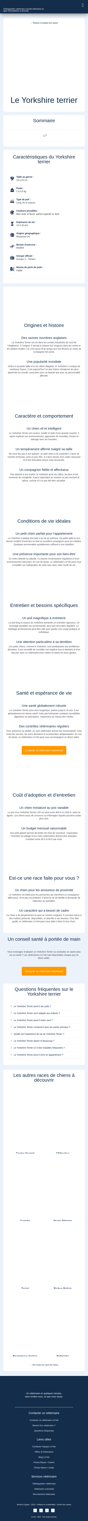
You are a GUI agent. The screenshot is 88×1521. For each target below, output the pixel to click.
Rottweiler (63, 1356)
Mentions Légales (23, 1504)
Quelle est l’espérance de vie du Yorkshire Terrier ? (39, 1034)
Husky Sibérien (63, 1221)
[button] (83, 5)
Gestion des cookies (64, 1504)
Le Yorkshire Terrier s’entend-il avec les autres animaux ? (42, 1027)
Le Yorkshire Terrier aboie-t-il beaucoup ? (34, 1041)
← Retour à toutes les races (44, 23)
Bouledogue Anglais (25, 1356)
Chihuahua (62, 1153)
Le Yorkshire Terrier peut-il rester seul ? (33, 1020)
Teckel (25, 1288)
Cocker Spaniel (25, 1153)
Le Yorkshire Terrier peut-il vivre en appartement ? (38, 1055)
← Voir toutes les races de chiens (44, 1365)
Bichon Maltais (63, 1288)
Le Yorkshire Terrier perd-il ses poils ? (32, 1006)
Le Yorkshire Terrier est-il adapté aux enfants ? (37, 1013)
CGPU (33, 1504)
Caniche (25, 1221)
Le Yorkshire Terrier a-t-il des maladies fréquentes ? (39, 1047)
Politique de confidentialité (46, 1504)
